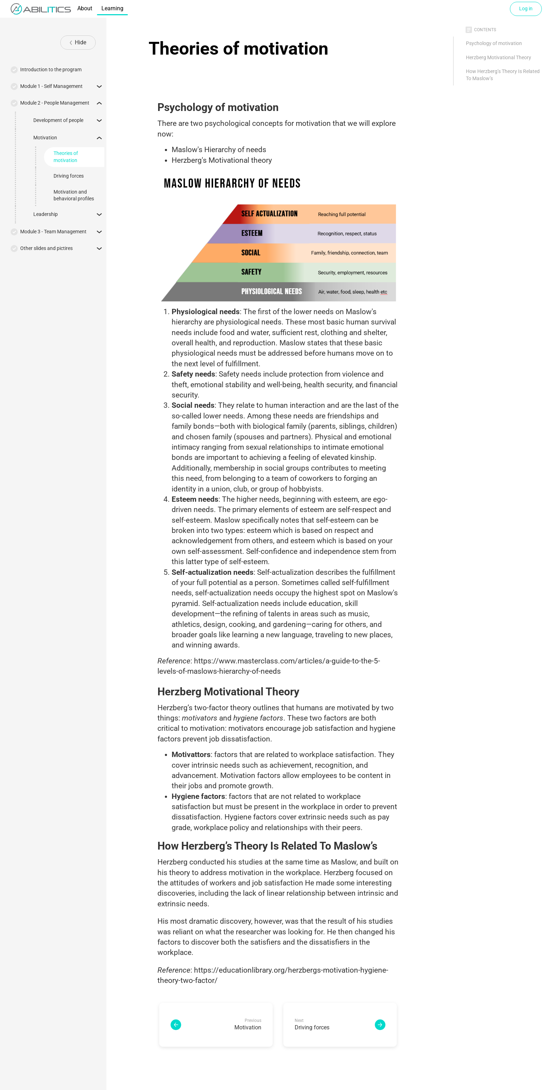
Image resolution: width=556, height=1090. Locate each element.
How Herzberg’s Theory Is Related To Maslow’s (503, 74)
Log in (526, 8)
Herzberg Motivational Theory (498, 57)
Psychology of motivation (494, 43)
